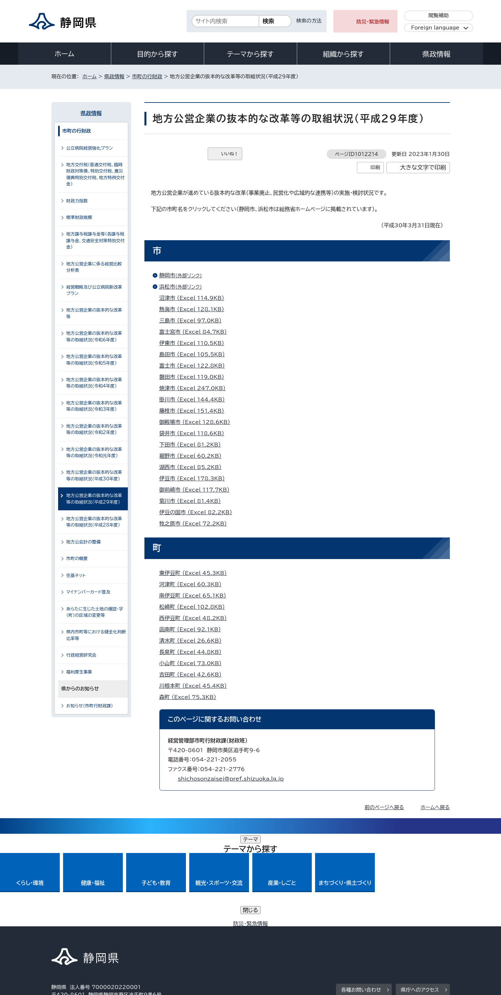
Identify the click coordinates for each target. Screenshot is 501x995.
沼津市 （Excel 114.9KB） (194, 298)
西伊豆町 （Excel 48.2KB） (196, 618)
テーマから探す (250, 54)
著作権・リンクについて (82, 938)
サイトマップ (418, 938)
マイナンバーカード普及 (88, 592)
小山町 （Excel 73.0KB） (193, 663)
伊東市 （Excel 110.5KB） (194, 343)
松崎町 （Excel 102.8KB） (195, 606)
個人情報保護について (156, 938)
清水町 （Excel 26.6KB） (193, 640)
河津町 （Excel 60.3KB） (193, 584)
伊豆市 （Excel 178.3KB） (195, 478)
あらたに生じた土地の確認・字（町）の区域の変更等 (95, 612)
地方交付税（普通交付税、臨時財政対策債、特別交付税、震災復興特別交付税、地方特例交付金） (95, 174)
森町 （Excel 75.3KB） (190, 697)
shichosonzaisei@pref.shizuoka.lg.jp (231, 778)
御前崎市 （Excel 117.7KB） (197, 489)
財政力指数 (77, 201)
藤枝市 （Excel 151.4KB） (194, 410)
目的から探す (157, 54)
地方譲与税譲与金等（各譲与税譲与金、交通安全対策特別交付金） (95, 240)
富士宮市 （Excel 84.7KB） (196, 331)
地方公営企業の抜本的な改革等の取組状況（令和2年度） (94, 429)
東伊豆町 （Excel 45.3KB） (196, 573)
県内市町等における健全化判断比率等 (96, 635)
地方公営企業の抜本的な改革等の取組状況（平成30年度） (94, 475)
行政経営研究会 (81, 655)
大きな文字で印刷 (423, 167)
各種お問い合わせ (361, 897)
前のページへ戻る (384, 807)
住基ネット (76, 575)
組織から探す (343, 54)
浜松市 (183, 286)
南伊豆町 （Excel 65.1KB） (195, 595)
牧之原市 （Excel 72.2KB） (196, 523)
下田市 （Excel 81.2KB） (193, 444)
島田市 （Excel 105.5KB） (195, 354)
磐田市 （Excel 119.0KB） (194, 377)
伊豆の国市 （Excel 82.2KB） (198, 512)
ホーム (64, 53)
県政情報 (436, 54)
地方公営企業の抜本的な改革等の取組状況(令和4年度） (94, 383)
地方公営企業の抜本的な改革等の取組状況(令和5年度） (94, 359)
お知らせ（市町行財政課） (89, 706)
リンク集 (372, 938)
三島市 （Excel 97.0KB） (193, 320)
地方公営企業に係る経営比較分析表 (94, 267)
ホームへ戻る (435, 807)
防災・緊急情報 (373, 21)
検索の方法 (309, 20)
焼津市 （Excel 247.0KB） (195, 388)
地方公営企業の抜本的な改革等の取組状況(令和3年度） (94, 406)
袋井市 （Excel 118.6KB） (194, 433)
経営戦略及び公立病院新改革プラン (94, 290)
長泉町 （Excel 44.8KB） (193, 652)
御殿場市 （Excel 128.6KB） (197, 422)
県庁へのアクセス (420, 897)
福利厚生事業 (79, 672)
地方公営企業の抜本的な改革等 (94, 313)
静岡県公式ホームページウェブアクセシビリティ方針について (272, 938)
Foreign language (435, 27)
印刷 (375, 167)
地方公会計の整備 (83, 542)
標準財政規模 (79, 217)
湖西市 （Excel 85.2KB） (193, 467)
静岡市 (183, 275)
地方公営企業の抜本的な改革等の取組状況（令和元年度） (94, 452)
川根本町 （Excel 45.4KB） (196, 685)
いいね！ (229, 154)
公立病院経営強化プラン (89, 148)
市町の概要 (77, 558)
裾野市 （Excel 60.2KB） (193, 456)
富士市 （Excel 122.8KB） (195, 365)
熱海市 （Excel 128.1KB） (194, 309)
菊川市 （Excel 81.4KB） (193, 501)
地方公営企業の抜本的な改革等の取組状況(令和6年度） (94, 336)
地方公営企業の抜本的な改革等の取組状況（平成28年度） (94, 522)
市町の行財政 (147, 76)
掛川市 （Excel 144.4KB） (195, 399)
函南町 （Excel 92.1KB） (193, 629)
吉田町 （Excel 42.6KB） (193, 674)
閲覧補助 (438, 15)
